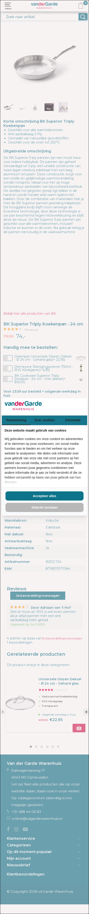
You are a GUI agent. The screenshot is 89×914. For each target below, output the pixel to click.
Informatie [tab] (73, 420)
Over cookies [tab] (44, 420)
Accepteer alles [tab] (44, 496)
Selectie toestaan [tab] (44, 507)
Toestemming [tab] (16, 420)
